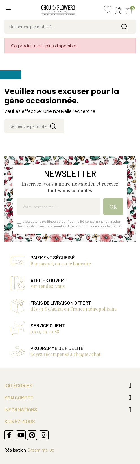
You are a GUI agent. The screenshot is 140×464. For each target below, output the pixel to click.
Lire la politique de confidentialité (94, 226)
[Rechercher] (70, 27)
